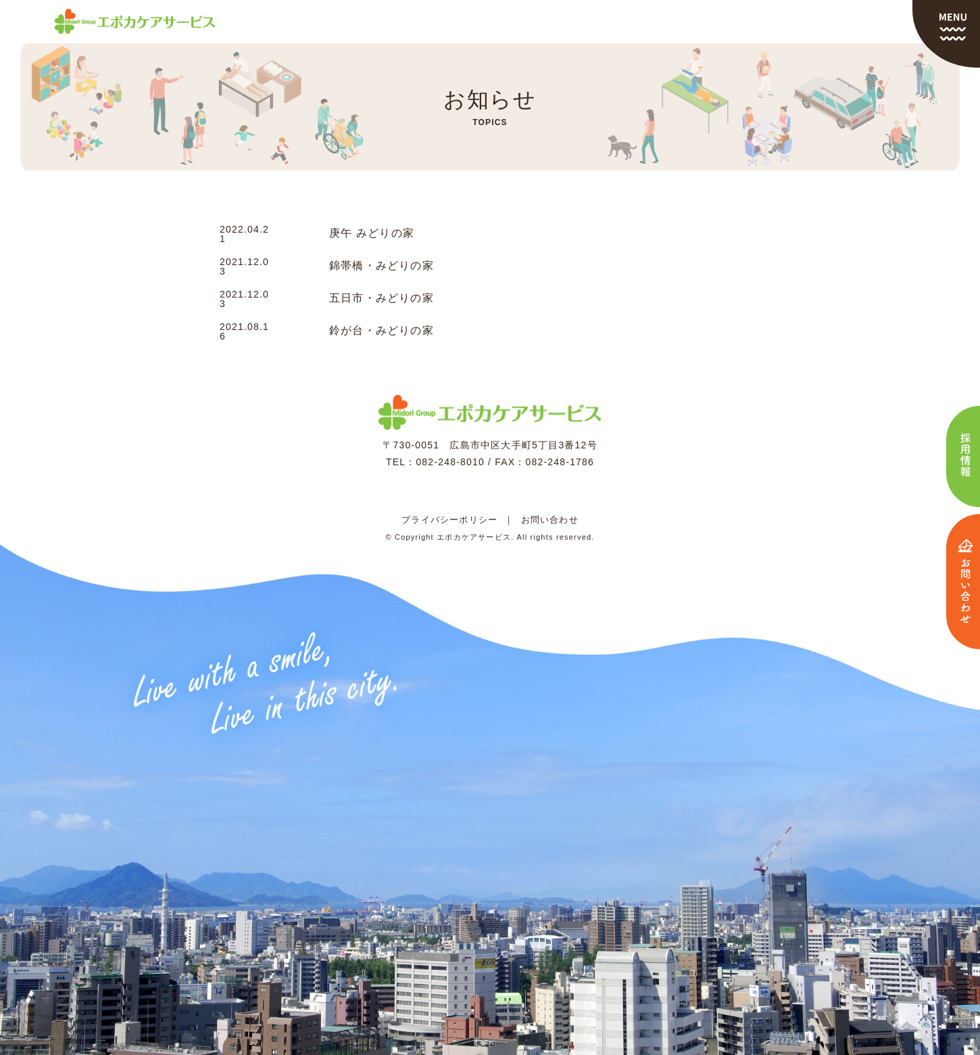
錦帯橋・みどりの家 (381, 265)
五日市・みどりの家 (381, 298)
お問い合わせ (550, 520)
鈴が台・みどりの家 (381, 330)
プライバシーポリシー (449, 520)
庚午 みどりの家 (371, 233)
